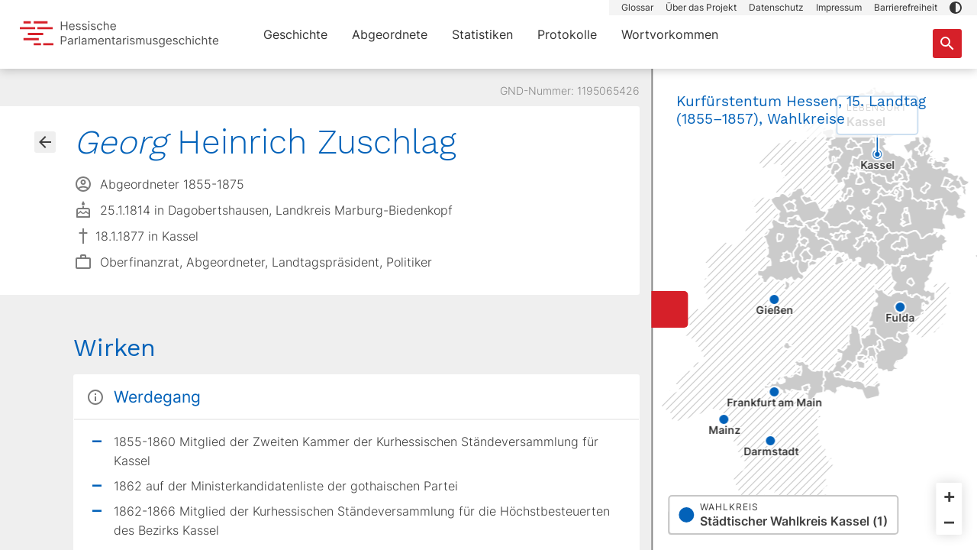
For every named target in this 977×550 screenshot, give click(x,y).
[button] (956, 8)
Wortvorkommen (669, 34)
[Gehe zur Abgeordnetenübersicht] (45, 142)
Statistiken (482, 34)
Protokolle (567, 34)
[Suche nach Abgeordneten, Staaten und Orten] (947, 43)
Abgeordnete (389, 34)
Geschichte (295, 34)
